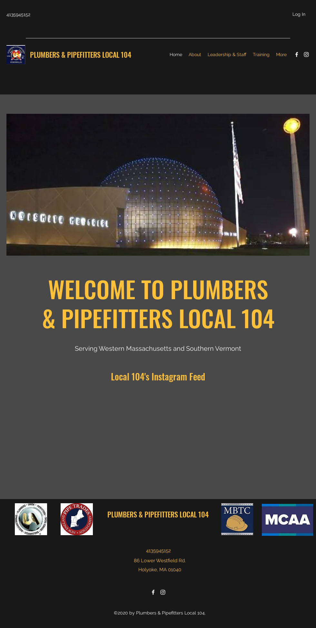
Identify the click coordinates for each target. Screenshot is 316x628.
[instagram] (306, 54)
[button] (158, 185)
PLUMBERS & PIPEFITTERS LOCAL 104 (81, 54)
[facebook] (296, 54)
